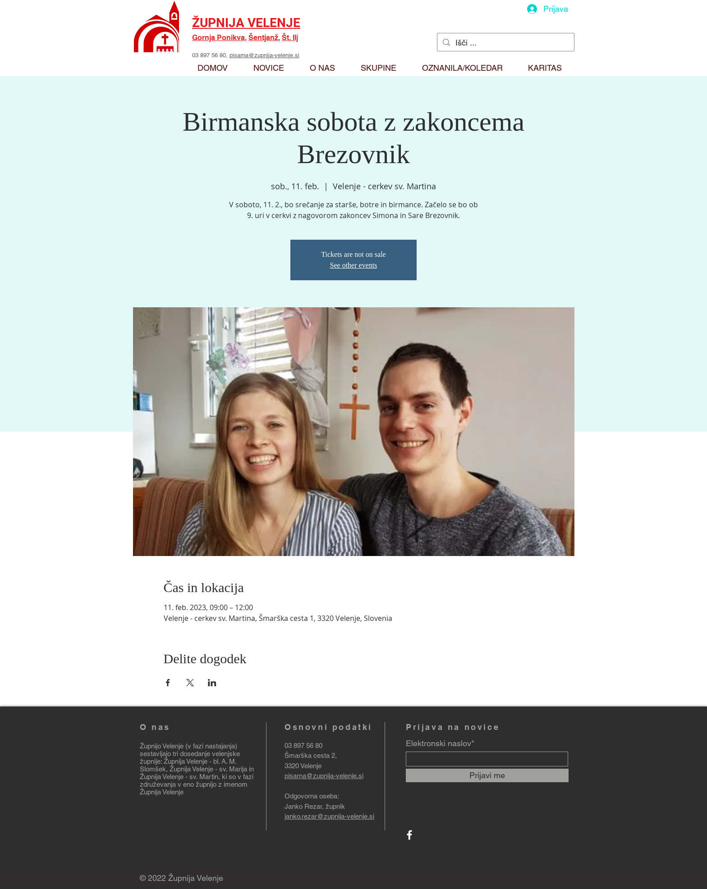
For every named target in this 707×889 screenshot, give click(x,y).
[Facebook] (409, 835)
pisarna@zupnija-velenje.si (264, 55)
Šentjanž (263, 37)
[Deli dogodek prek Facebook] (168, 682)
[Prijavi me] (487, 775)
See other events (353, 265)
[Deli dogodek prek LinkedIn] (212, 682)
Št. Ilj (290, 37)
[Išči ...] (505, 42)
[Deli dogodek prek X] (190, 682)
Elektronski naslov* (440, 743)
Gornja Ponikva (218, 37)
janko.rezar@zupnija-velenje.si (329, 816)
